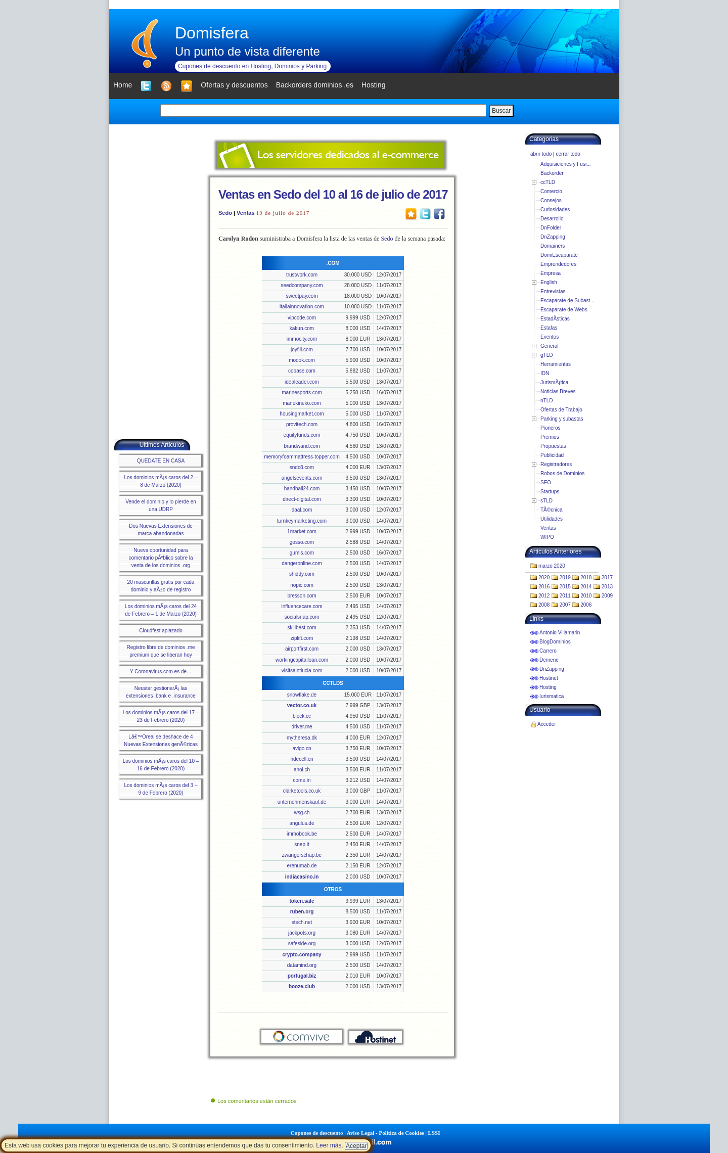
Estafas (548, 328)
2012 (544, 595)
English (548, 282)
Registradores (556, 464)
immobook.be (302, 834)
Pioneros (550, 428)
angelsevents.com (302, 478)
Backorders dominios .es (314, 85)
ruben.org (302, 911)
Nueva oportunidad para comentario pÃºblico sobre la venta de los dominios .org (160, 557)
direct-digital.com (302, 499)
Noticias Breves (557, 391)
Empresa (550, 273)
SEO (545, 482)
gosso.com (302, 542)
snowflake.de (301, 695)
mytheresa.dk (302, 738)
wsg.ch (301, 812)
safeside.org (301, 943)
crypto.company (301, 954)
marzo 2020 (551, 566)
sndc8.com (302, 467)
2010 (586, 595)
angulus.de (302, 823)
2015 (565, 586)
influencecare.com (301, 606)
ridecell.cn (301, 759)
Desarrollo (552, 218)
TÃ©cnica (551, 510)
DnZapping (552, 237)
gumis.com (302, 553)
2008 (544, 605)
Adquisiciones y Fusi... (565, 164)
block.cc (302, 716)
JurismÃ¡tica (554, 382)
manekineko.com (302, 403)
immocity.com (302, 339)
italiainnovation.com (302, 306)
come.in (301, 780)
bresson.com (301, 595)
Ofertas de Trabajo (561, 409)
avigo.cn (301, 748)
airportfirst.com (301, 649)
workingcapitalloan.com (302, 660)
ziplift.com (302, 638)
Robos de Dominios (562, 473)
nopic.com (301, 585)
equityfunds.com (302, 435)
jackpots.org (301, 933)
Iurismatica (551, 696)
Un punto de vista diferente (247, 51)
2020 (544, 577)
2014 (586, 586)
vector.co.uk (301, 705)
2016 (544, 586)
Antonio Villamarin (559, 632)
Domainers (552, 246)
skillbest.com (301, 627)
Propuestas (553, 446)
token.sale (302, 901)
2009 (607, 595)
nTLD (546, 400)
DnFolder (550, 227)
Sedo (225, 213)
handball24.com (302, 488)
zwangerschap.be (302, 855)
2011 (565, 595)
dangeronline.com (302, 563)
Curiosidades (555, 209)
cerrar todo (568, 154)
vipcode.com (302, 317)
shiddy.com (301, 574)
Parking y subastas (561, 419)
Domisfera (212, 33)
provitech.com (301, 424)
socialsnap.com (302, 617)
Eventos (549, 337)
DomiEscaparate (559, 255)
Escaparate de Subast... (567, 300)
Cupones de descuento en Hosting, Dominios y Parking (252, 66)
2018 (586, 577)
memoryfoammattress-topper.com (302, 456)
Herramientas (555, 364)
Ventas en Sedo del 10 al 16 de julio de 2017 (333, 194)
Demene (549, 660)
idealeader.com (302, 382)
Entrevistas (552, 291)
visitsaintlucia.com (302, 670)
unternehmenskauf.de (302, 802)
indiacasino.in (302, 877)
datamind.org (301, 965)
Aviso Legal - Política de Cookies (385, 1133)
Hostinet (548, 678)
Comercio (551, 191)
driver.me (301, 726)
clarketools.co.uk (302, 791)
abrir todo (541, 154)
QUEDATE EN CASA (161, 461)
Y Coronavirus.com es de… (161, 671)
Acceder (546, 724)
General (549, 346)
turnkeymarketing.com (302, 521)
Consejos (551, 200)
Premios (549, 437)
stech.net (302, 922)
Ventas (245, 213)
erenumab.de (302, 865)
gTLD (546, 355)
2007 (565, 605)
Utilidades (551, 519)
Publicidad (552, 455)
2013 (607, 586)
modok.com (302, 360)
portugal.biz (302, 976)
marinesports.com (302, 392)
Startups (549, 491)
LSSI (434, 1133)
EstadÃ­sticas (555, 318)
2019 (565, 577)
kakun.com (302, 328)
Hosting (548, 687)
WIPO (547, 537)
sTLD (546, 500)
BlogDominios (555, 641)
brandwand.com (302, 446)
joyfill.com (302, 349)
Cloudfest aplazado (161, 630)
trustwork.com (301, 275)
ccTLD (547, 182)
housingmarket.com (302, 414)
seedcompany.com (302, 285)
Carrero (548, 651)
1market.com (301, 531)
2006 (586, 605)
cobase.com (301, 371)
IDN (544, 373)
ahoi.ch (302, 769)
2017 (607, 577)
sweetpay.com (301, 296)
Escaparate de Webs (563, 309)
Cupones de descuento (317, 1133)
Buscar (501, 110)
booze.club (302, 986)
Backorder (552, 173)
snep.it (301, 844)
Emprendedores (558, 264)
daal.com (302, 510)
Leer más (328, 1145)
